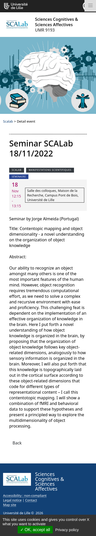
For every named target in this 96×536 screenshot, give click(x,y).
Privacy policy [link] (67, 530)
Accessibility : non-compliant (25, 495)
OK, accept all (35, 530)
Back (17, 443)
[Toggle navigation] (90, 6)
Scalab (8, 121)
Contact (31, 500)
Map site (9, 504)
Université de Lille (16, 513)
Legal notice (12, 500)
